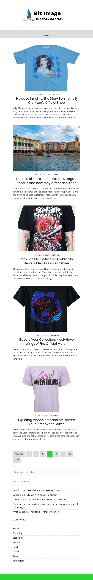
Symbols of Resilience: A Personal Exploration (35, 494)
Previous (19, 454)
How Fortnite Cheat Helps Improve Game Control (37, 490)
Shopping (55, 94)
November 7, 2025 (41, 255)
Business (17, 528)
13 (56, 454)
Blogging (17, 537)
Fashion (16, 542)
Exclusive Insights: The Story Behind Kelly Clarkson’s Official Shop (46, 100)
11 (42, 454)
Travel (55, 175)
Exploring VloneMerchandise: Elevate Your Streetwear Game (46, 422)
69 (70, 454)
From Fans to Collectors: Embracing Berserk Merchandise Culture (46, 261)
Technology (18, 560)
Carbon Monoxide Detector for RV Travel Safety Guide (39, 499)
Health (16, 547)
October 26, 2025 (42, 335)
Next (17, 460)
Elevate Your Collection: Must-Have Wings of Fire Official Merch (46, 341)
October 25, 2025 (42, 416)
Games (16, 551)
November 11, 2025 (43, 175)
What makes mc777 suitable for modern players (36, 511)
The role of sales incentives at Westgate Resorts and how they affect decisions (46, 181)
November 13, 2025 (42, 94)
